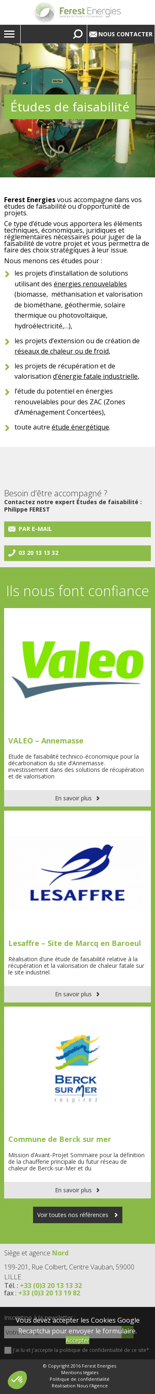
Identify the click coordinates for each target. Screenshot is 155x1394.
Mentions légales (79, 1372)
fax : (42, 1293)
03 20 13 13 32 (38, 553)
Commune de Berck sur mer (59, 1139)
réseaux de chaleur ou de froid (61, 351)
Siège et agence (36, 1252)
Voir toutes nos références (73, 1215)
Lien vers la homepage (77, 12)
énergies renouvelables (90, 283)
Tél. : (43, 1285)
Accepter (77, 1340)
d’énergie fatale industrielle (95, 376)
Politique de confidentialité (80, 1379)
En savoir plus (73, 798)
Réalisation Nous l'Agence (80, 1385)
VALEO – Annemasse (45, 740)
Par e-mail (35, 529)
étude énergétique (80, 427)
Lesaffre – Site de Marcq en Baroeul (74, 943)
